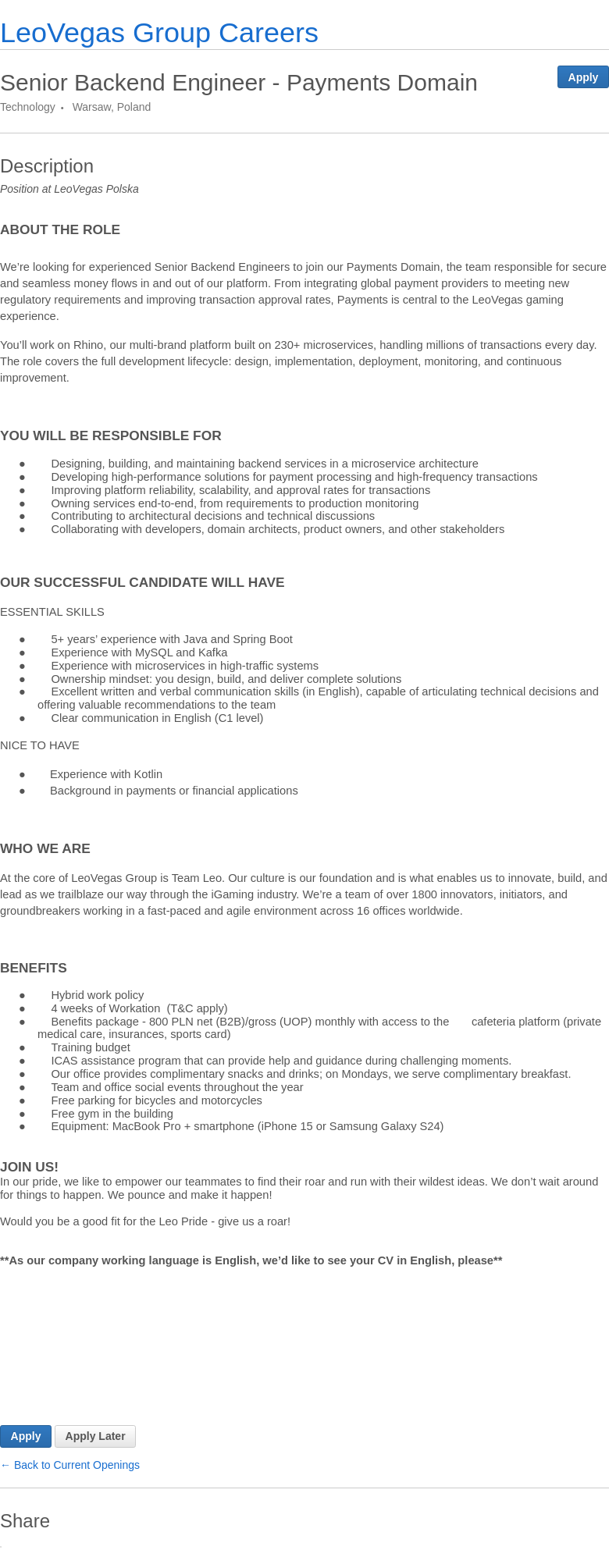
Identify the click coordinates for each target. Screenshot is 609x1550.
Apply (583, 77)
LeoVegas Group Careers (159, 32)
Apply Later (96, 1436)
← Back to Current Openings (70, 1465)
